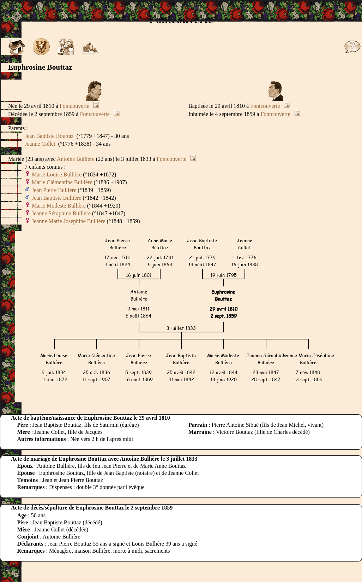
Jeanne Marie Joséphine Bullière (68, 221)
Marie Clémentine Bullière (62, 182)
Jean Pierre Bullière (54, 190)
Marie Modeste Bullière (59, 206)
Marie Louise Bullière (57, 174)
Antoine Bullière (76, 159)
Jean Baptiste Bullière (56, 198)
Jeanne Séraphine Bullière (61, 213)
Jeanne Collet (40, 144)
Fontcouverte (74, 106)
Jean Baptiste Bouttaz (49, 136)
